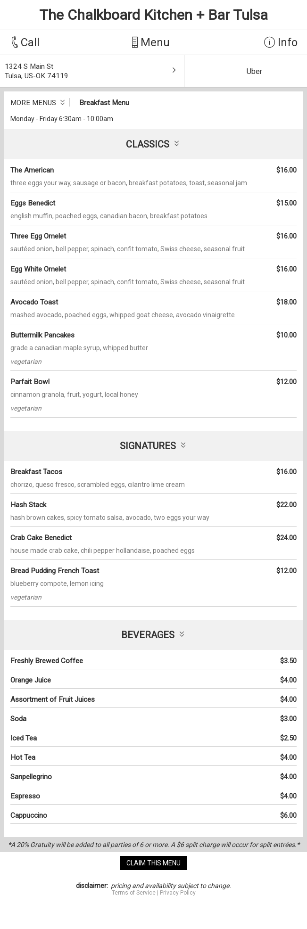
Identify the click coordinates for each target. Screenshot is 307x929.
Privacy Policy (178, 892)
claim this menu (153, 863)
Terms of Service (134, 892)
